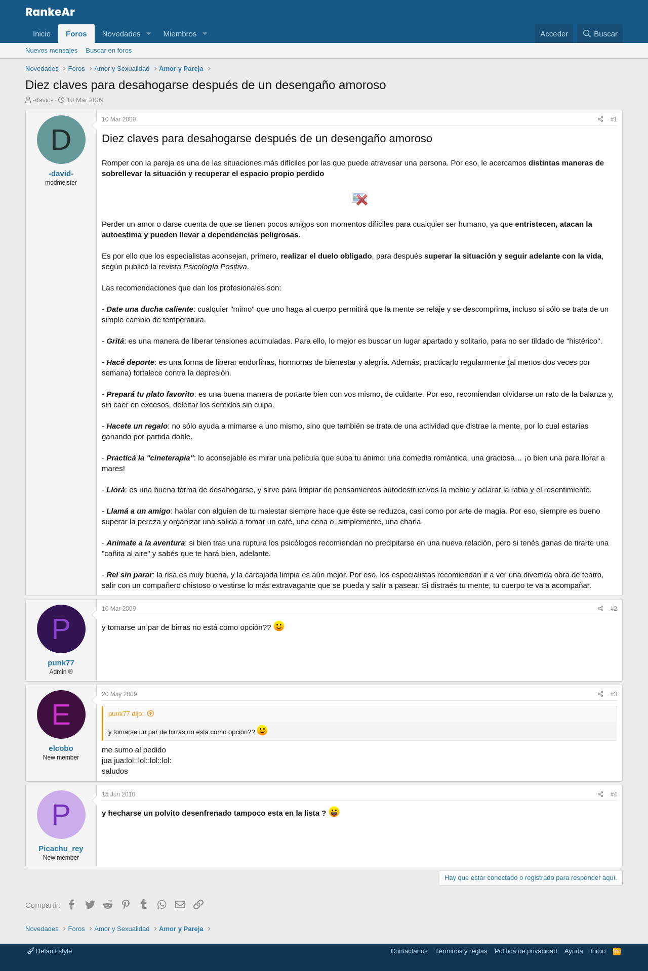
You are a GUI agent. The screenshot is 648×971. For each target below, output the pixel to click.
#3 (614, 694)
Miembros (179, 33)
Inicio (42, 33)
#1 (614, 119)
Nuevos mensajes (51, 50)
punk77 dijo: (126, 713)
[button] (148, 33)
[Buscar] (600, 33)
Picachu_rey (60, 848)
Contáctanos (409, 951)
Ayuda (573, 951)
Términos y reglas (461, 951)
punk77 (61, 662)
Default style (49, 951)
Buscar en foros (109, 50)
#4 (614, 794)
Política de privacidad (526, 951)
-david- (43, 100)
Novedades (121, 33)
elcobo (61, 748)
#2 (614, 608)
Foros (76, 33)
